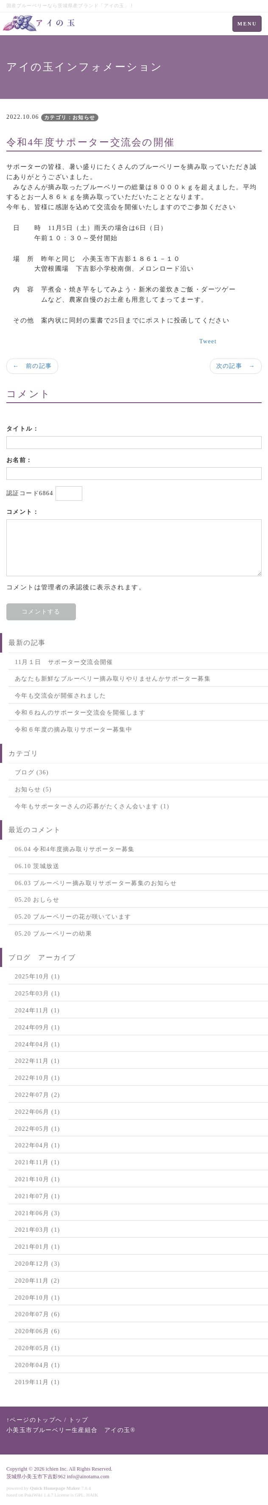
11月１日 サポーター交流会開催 (64, 662)
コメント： (22, 512)
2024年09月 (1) (37, 1027)
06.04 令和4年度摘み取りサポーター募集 (75, 849)
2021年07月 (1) (37, 1196)
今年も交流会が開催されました (60, 695)
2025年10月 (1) (37, 976)
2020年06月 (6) (37, 1331)
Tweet (208, 341)
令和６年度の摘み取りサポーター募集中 (73, 729)
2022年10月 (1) (37, 1078)
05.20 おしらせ (37, 900)
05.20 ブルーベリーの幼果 (53, 933)
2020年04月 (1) (37, 1365)
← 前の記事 (32, 366)
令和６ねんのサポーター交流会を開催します (80, 712)
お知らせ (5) (33, 789)
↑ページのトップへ (34, 1420)
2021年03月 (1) (37, 1230)
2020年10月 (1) (37, 1298)
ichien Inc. (57, 1469)
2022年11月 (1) (37, 1061)
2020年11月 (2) (37, 1281)
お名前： (19, 460)
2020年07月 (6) (37, 1314)
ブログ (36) (32, 772)
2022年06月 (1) (37, 1112)
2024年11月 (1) (37, 1010)
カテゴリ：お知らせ (69, 118)
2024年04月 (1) (37, 1044)
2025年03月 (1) (37, 993)
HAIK (92, 1494)
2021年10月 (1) (37, 1179)
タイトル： (22, 429)
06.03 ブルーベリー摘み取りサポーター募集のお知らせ (96, 883)
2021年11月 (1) (37, 1162)
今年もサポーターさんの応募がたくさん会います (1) (92, 806)
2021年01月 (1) (37, 1247)
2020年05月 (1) (37, 1348)
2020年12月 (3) (37, 1264)
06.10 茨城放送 (37, 866)
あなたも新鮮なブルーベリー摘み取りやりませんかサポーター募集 (113, 678)
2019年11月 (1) (37, 1382)
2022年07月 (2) (37, 1095)
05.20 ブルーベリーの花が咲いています (73, 917)
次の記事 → (235, 366)
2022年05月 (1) (37, 1129)
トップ (78, 1420)
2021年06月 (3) (37, 1213)
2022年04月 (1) (37, 1145)
